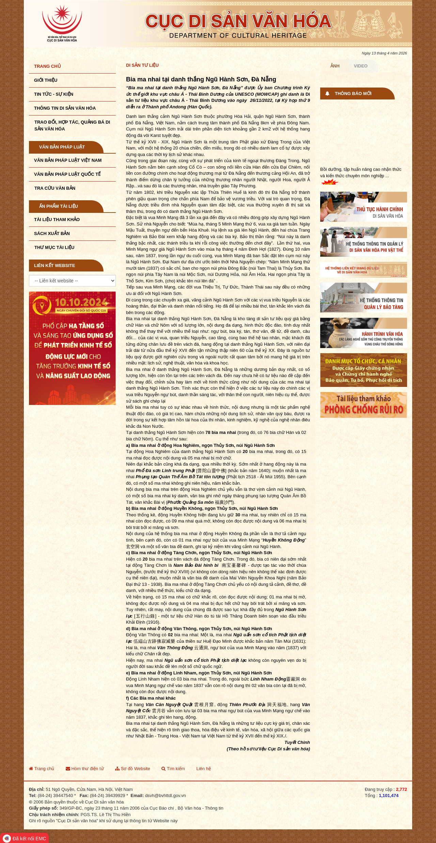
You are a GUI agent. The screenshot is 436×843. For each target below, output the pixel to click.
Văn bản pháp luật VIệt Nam (68, 160)
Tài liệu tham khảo (57, 219)
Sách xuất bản (52, 233)
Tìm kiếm (173, 768)
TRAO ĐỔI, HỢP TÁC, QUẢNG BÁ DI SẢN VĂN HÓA (72, 125)
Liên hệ (203, 768)
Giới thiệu (45, 80)
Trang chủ (47, 66)
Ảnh (335, 65)
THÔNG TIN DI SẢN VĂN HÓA (65, 108)
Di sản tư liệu (142, 65)
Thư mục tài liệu (54, 247)
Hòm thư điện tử (85, 768)
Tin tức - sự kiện (53, 94)
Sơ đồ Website (132, 768)
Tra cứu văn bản (54, 188)
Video (361, 65)
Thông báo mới (353, 93)
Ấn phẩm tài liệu (58, 206)
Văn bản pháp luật (62, 147)
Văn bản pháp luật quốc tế (67, 174)
